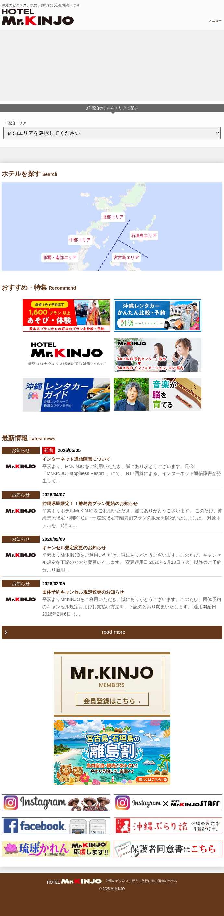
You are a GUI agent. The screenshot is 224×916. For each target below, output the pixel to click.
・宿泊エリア (15, 123)
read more (114, 632)
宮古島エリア (126, 257)
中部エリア (80, 240)
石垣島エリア (143, 235)
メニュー (215, 20)
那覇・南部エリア (60, 257)
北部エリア (113, 217)
